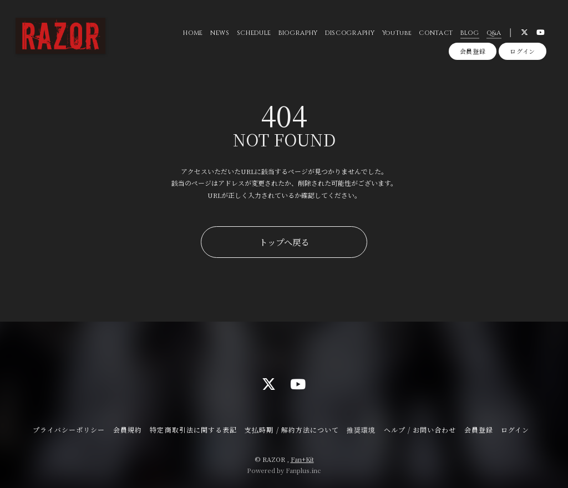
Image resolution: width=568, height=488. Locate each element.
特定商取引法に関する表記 (193, 429)
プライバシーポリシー (69, 429)
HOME (193, 33)
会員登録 (473, 51)
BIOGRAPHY (298, 33)
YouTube (397, 33)
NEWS (220, 33)
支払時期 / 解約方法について (292, 429)
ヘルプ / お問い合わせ (420, 429)
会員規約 (127, 429)
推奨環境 (361, 429)
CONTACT (436, 33)
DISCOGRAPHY (349, 33)
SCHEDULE (254, 33)
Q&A (493, 33)
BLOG (469, 33)
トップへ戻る (284, 242)
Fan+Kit (302, 459)
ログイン (522, 51)
